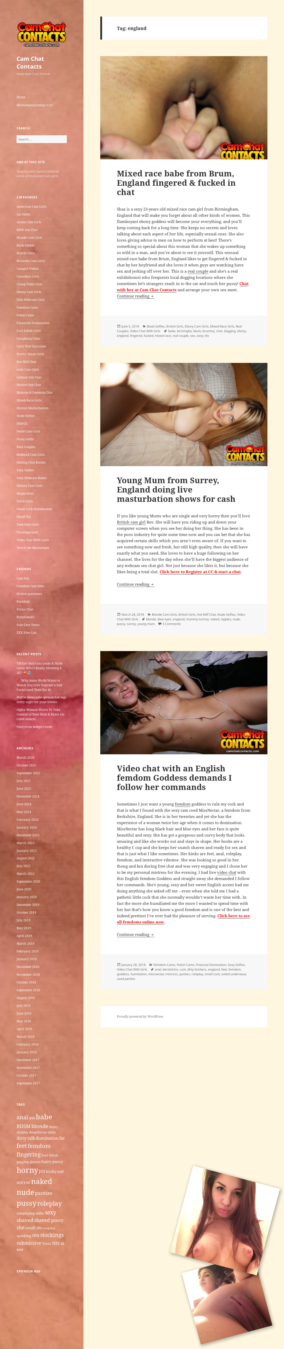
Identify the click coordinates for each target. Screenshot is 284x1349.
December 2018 (28, 967)
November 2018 (28, 974)
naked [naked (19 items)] (41, 1181)
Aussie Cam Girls (29, 222)
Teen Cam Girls (28, 524)
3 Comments (171, 624)
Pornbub (23, 601)
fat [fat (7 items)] (62, 1138)
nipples (226, 619)
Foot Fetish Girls (29, 331)
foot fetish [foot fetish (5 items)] (49, 1155)
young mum (146, 624)
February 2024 (28, 819)
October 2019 (26, 912)
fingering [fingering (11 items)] (29, 1154)
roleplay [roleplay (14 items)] (49, 1203)
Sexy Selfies (25, 470)
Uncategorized (27, 532)
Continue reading (135, 296)
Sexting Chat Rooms (31, 462)
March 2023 (25, 843)
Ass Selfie (23, 214)
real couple (198, 271)
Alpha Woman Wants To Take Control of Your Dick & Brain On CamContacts (41, 714)
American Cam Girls (31, 206)
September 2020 (28, 881)
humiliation (139, 974)
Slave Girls (25, 501)
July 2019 (24, 920)
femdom (182, 804)
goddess (123, 974)
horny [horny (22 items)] (27, 1170)
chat (219, 331)
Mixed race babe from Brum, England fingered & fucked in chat (176, 182)
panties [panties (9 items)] (43, 1193)
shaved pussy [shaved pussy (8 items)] (48, 1220)
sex (192, 335)
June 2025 (24, 788)
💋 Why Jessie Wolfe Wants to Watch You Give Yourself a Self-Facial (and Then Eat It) (40, 685)
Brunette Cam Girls (31, 261)
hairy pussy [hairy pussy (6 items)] (52, 1161)
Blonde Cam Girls (29, 237)
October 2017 (26, 1075)
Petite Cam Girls (28, 431)
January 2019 (27, 959)
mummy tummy (197, 619)
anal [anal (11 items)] (22, 1117)
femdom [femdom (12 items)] (39, 1146)
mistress (171, 974)
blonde (151, 619)
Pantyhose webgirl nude (34, 727)
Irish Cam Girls (28, 369)
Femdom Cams (27, 307)
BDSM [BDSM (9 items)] (24, 1126)
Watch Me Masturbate (33, 548)
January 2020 (27, 897)
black (197, 331)
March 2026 (25, 757)
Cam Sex (23, 578)
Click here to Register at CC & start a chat (200, 571)
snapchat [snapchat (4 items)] (49, 1228)
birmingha (184, 331)
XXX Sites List (26, 632)
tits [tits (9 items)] (56, 1243)
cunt (183, 969)
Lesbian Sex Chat (29, 377)
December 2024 (28, 796)
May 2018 (24, 1021)
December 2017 (28, 1060)
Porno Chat (25, 609)
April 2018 (24, 1029)
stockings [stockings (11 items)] (52, 1235)
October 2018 (26, 982)
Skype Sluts (25, 493)
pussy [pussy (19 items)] (27, 1203)
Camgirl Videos (28, 268)
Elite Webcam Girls (31, 299)
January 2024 (27, 827)
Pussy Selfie (25, 439)
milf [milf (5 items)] (60, 1171)
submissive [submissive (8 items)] (29, 1243)
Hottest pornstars (29, 594)
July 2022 (24, 866)
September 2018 (28, 990)
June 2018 (24, 1013)
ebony (241, 331)
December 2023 (28, 835)
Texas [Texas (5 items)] (46, 1243)
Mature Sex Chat (29, 385)
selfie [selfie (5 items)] (40, 1213)
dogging (230, 331)
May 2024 (24, 812)
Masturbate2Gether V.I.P (34, 105)
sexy (200, 335)
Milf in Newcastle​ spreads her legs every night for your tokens (41, 699)
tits (207, 335)
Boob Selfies (25, 245)
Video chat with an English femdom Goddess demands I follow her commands (174, 777)
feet (224, 969)
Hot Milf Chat (26, 362)
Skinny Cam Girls (29, 485)
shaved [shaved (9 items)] (25, 1220)
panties (184, 974)
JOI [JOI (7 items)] (42, 1171)
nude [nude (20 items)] (25, 1192)
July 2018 (24, 1005)
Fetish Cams (25, 315)
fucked (148, 335)
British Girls (26, 253)
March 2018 (25, 1036)
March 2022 (25, 873)
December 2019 (28, 905)
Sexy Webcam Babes (31, 478)
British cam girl (131, 522)
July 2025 (24, 781)
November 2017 (28, 1067)
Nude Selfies (25, 416)
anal (158, 969)
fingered (136, 335)
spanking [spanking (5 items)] (24, 1235)
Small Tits (24, 517)
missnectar (156, 974)
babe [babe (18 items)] (44, 1116)
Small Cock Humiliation (34, 509)
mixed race (163, 335)
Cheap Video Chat (29, 284)
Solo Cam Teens (28, 625)
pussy (121, 624)
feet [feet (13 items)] (22, 1146)
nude (236, 619)
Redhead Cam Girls (31, 454)
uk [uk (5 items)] (62, 1243)
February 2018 (28, 1044)
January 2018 (27, 1052)
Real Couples (26, 447)
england (123, 335)
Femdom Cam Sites (30, 586)
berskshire (170, 969)
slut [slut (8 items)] (21, 1227)
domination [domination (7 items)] (47, 1138)
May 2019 (24, 928)
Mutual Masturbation (32, 408)
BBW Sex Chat (27, 230)
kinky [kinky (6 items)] (51, 1171)
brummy (208, 331)
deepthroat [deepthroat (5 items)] (38, 1132)
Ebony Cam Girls (29, 292)
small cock (212, 974)
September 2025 (28, 773)
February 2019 (28, 951)
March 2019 (25, 943)
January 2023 (27, 850)
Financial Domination (33, 323)
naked (214, 619)
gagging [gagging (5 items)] (23, 1161)
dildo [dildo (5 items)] (52, 1132)
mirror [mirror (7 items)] (23, 1182)
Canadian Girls (28, 276)
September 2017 (28, 1083)
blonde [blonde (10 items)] (39, 1126)
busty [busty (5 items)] (53, 1126)
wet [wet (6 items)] (20, 1249)
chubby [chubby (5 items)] (22, 1132)
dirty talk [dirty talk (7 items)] (26, 1138)
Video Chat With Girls (33, 540)
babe (171, 331)
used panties (126, 979)
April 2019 (24, 936)
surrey (131, 624)
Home (21, 97)
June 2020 (24, 889)
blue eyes (164, 619)
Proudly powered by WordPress (140, 1016)
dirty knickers (197, 969)
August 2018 (26, 998)
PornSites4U (26, 617)
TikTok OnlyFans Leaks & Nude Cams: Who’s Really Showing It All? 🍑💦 (39, 668)
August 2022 (26, 858)
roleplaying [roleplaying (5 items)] (26, 1213)
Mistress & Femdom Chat (35, 392)
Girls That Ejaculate (31, 346)
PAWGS (22, 423)
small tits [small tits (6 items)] (33, 1227)
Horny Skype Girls (30, 354)
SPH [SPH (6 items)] (35, 1235)
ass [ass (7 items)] (32, 1118)
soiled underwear (233, 974)
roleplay (197, 974)
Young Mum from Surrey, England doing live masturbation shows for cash (176, 489)
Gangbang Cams (28, 338)
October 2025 (26, 765)
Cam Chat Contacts (30, 62)
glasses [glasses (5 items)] (35, 1161)
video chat (226, 872)
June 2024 (24, 804)
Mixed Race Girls (29, 400)
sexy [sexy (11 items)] (50, 1212)
